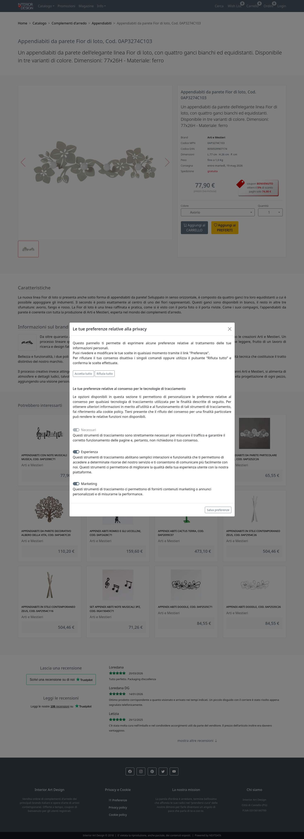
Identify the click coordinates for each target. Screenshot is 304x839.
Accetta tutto (83, 374)
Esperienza (89, 452)
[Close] (229, 329)
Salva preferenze (218, 510)
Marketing (89, 483)
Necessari (88, 430)
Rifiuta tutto (105, 374)
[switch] (76, 451)
